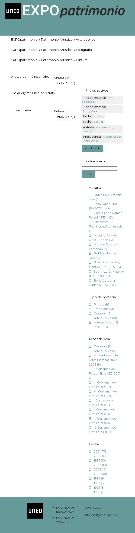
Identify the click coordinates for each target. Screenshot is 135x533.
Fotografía (89, 111)
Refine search (95, 161)
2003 (97, 116)
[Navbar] (7, 27)
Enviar (89, 174)
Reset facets (92, 148)
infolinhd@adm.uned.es (101, 515)
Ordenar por (61, 77)
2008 (97, 121)
